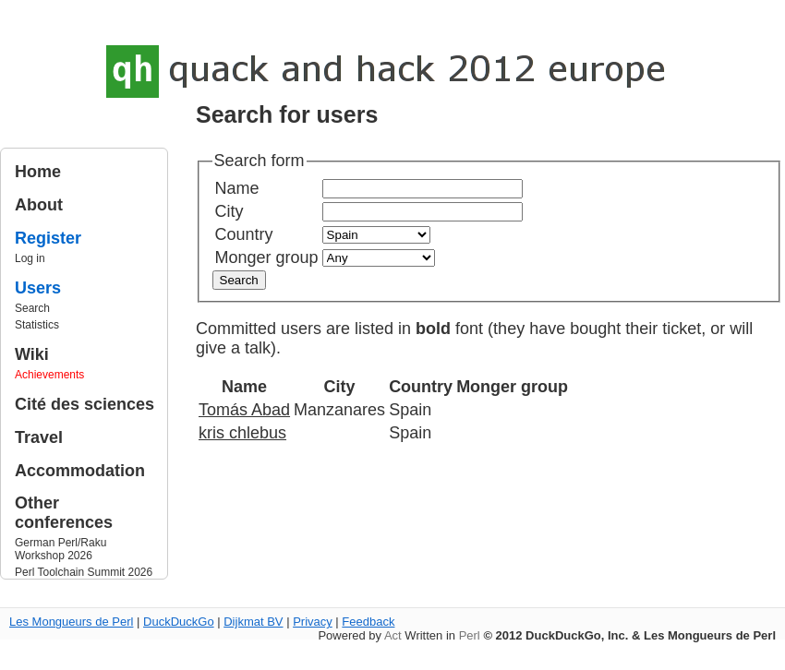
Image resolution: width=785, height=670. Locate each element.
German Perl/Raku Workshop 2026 (60, 549)
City (229, 211)
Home (38, 171)
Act (393, 635)
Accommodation (80, 470)
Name (237, 188)
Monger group (267, 257)
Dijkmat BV (253, 621)
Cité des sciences (84, 404)
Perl (469, 635)
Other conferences (64, 513)
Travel (39, 437)
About (39, 205)
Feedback (368, 621)
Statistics (37, 324)
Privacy (312, 621)
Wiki (32, 354)
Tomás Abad (244, 410)
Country (244, 234)
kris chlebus (242, 433)
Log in (30, 258)
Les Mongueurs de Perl (71, 621)
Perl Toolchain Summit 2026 (83, 572)
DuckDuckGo (178, 621)
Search (32, 308)
